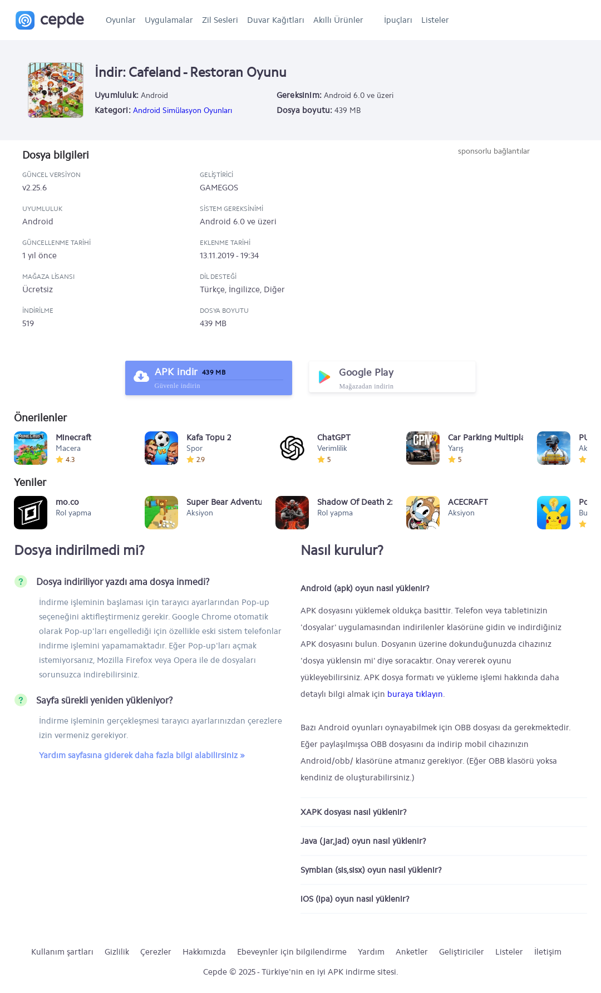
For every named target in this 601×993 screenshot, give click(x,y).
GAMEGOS (219, 188)
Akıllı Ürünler (338, 20)
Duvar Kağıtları (275, 20)
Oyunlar (121, 20)
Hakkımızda (204, 952)
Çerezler (155, 952)
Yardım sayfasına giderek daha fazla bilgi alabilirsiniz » (142, 755)
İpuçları (398, 20)
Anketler (412, 952)
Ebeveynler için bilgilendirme (292, 952)
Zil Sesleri (220, 20)
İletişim (547, 952)
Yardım (371, 952)
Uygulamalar (169, 20)
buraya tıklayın (415, 694)
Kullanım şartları (62, 952)
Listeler (435, 20)
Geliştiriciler (461, 952)
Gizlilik (117, 952)
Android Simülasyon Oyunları (182, 110)
